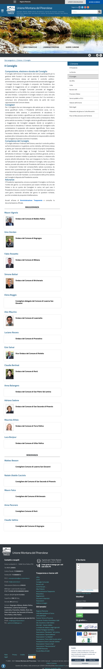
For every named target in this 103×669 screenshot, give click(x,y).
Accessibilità (32, 654)
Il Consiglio (72, 76)
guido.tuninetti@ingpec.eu (15, 623)
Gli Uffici (72, 81)
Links (71, 85)
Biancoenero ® (60, 665)
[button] (89, 2)
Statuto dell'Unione (75, 103)
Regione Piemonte (25, 2)
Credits (22, 654)
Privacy (14, 654)
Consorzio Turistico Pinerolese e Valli (47, 620)
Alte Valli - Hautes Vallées (44, 625)
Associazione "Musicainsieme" (45, 646)
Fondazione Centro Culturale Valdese (48, 641)
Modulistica (40, 594)
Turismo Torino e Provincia (44, 618)
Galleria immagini (41, 603)
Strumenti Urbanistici (43, 598)
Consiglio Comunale (42, 582)
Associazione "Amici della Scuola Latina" (49, 639)
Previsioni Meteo (74, 94)
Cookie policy (81, 656)
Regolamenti (40, 596)
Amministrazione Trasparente (45, 591)
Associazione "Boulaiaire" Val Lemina (48, 632)
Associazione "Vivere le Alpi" (45, 644)
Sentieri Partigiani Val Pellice (45, 630)
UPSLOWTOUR (41, 616)
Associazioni (40, 601)
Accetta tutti (78, 660)
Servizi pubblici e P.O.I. (76, 98)
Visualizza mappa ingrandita (83, 593)
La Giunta (72, 72)
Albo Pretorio (40, 589)
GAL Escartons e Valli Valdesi (45, 623)
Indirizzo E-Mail (81, 601)
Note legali (72, 107)
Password (79, 608)
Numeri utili (40, 584)
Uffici (38, 577)
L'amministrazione (51, 47)
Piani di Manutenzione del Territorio (80, 116)
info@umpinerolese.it (14, 582)
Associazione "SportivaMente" (45, 634)
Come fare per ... (41, 587)
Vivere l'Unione (72, 47)
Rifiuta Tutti (92, 660)
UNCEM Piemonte (42, 648)
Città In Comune (51, 663)
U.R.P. (38, 580)
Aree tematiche (30, 47)
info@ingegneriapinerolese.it (16, 621)
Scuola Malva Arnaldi (43, 651)
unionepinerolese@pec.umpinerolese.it (19, 578)
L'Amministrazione (50, 55)
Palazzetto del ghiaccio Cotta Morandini (81, 111)
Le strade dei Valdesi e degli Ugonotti (48, 627)
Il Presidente (73, 68)
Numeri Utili (73, 89)
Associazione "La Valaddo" (44, 637)
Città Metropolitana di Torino (45, 613)
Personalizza (85, 663)
